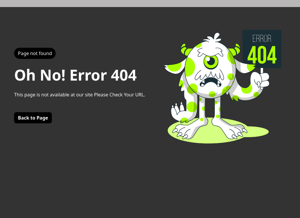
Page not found (35, 53)
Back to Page (33, 118)
